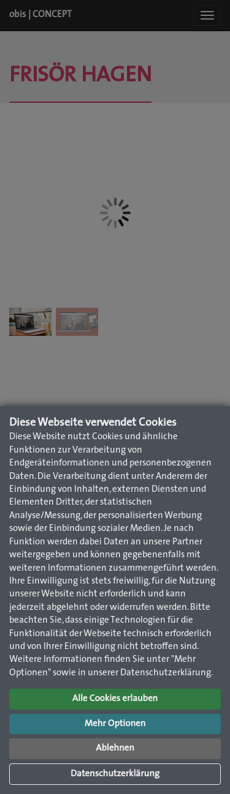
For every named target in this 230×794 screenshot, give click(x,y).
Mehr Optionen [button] (115, 724)
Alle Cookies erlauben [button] (115, 698)
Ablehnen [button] (115, 748)
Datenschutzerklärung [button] (115, 774)
